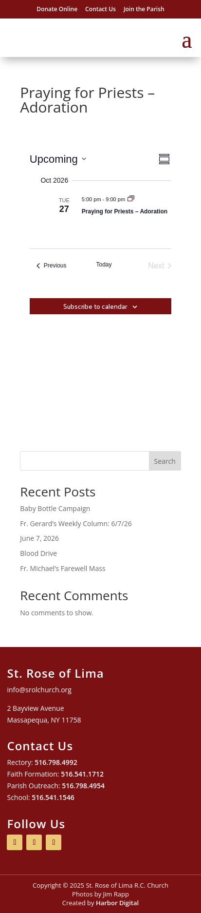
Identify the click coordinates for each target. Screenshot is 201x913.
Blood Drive (38, 553)
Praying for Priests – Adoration (124, 211)
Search (165, 461)
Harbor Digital (117, 902)
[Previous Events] (52, 266)
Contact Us (100, 9)
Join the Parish (144, 9)
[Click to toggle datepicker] (58, 159)
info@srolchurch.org (39, 689)
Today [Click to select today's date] (103, 264)
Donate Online (57, 9)
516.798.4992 (56, 762)
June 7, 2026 (39, 538)
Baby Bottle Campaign (55, 508)
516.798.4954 (83, 785)
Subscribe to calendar (95, 306)
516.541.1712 (82, 774)
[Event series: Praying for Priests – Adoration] (131, 199)
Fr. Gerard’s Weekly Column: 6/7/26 (75, 523)
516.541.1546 (53, 797)
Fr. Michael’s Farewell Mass (62, 568)
